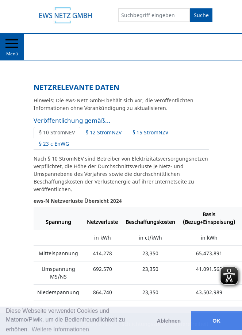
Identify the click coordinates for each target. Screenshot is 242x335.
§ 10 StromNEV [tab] (57, 132)
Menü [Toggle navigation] (11, 48)
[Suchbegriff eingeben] (154, 15)
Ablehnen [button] (169, 321)
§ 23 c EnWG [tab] (54, 143)
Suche (201, 15)
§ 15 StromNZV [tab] (150, 132)
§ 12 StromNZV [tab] (104, 132)
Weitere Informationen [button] (60, 329)
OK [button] (216, 321)
